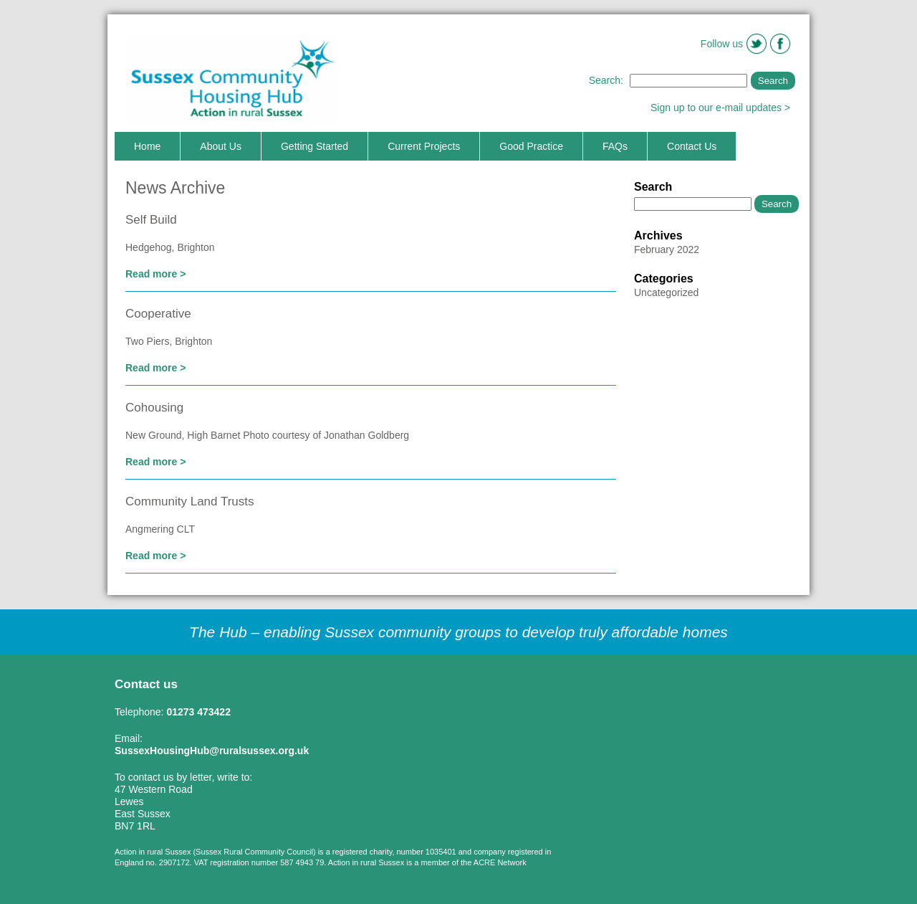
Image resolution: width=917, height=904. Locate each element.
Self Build (151, 220)
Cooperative (158, 313)
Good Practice (531, 146)
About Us (220, 146)
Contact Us (691, 146)
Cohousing (154, 407)
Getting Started (314, 146)
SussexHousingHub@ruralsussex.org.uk (212, 750)
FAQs (615, 146)
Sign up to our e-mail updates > (720, 107)
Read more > (155, 274)
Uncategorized (666, 292)
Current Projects (424, 146)
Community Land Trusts (189, 501)
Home (147, 146)
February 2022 (666, 249)
